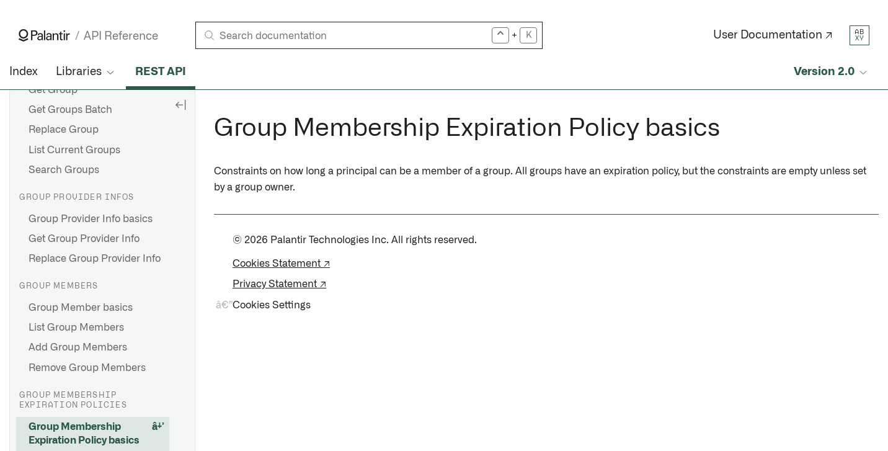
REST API (160, 72)
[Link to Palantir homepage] (44, 35)
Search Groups (64, 170)
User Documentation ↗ (773, 35)
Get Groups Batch (70, 110)
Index (23, 72)
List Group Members (76, 328)
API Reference (121, 36)
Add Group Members (78, 347)
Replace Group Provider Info (95, 259)
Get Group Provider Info (84, 239)
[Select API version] (831, 72)
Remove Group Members (87, 368)
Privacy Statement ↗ (279, 284)
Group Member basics (81, 308)
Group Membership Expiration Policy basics (84, 433)
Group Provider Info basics (91, 219)
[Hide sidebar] (180, 104)
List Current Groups (74, 150)
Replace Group (64, 130)
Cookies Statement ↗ (281, 264)
